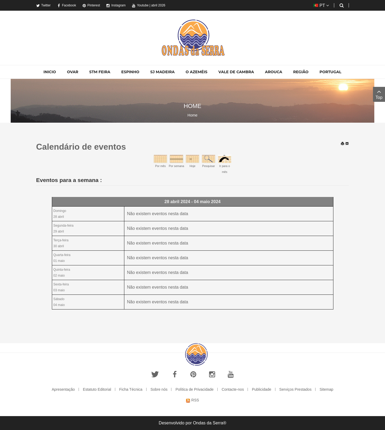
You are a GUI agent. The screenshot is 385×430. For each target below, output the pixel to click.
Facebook (66, 5)
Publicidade (261, 389)
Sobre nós (159, 389)
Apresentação (63, 389)
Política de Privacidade (194, 389)
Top (379, 94)
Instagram (115, 5)
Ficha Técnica (131, 389)
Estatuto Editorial (97, 389)
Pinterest (91, 5)
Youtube (140, 5)
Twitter (43, 5)
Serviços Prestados (295, 389)
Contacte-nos (233, 389)
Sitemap (326, 389)
